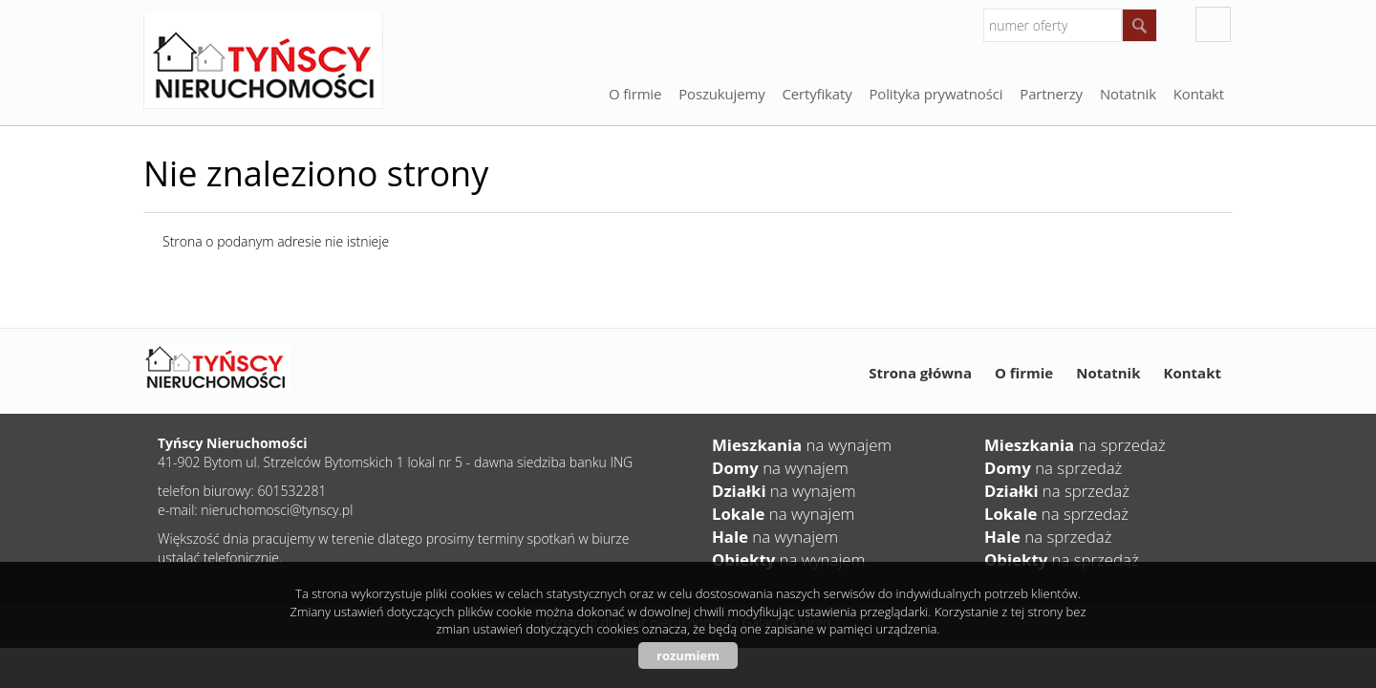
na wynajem (802, 445)
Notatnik (1108, 372)
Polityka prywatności (936, 93)
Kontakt (1198, 93)
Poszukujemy (721, 93)
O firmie (635, 93)
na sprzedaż (1075, 445)
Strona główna (920, 372)
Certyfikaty (817, 93)
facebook (1213, 24)
